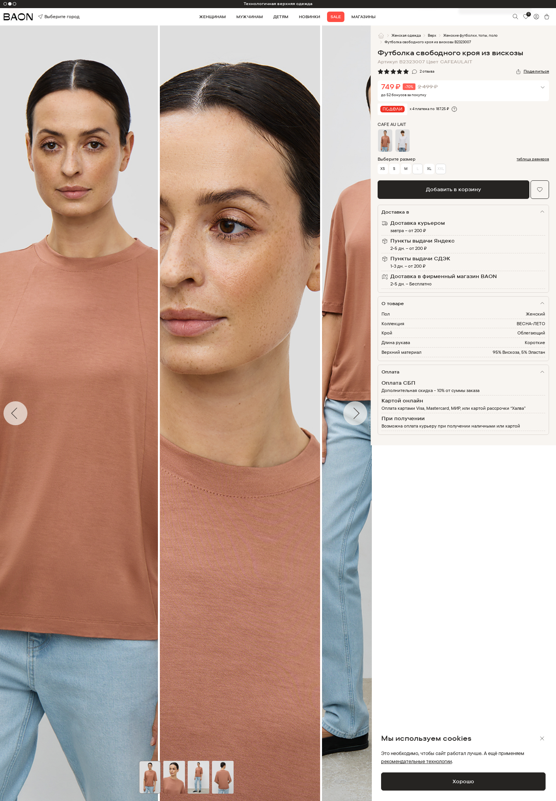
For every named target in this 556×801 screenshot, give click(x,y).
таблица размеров (533, 159)
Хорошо (463, 781)
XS (382, 168)
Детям (280, 16)
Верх (432, 35)
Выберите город (48, 17)
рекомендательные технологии (416, 761)
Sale (336, 16)
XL (429, 168)
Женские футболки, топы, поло (470, 35)
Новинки (309, 16)
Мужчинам (249, 16)
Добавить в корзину (453, 189)
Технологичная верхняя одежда (278, 3)
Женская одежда (406, 35)
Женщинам (212, 16)
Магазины (363, 16)
